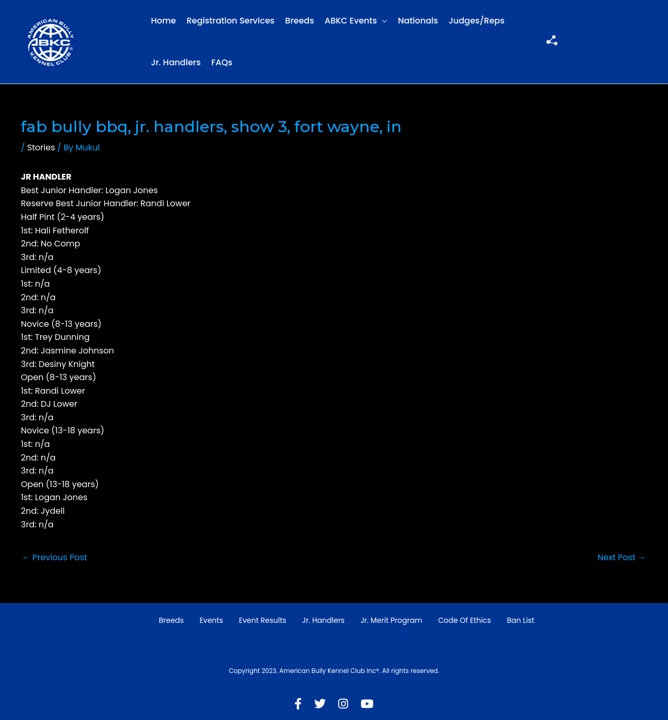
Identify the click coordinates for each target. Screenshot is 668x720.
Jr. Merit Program (391, 620)
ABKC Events (351, 21)
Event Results (263, 620)
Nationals (418, 21)
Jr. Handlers (175, 62)
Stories (41, 147)
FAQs (222, 62)
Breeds (299, 21)
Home (163, 21)
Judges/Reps (477, 21)
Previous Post (54, 557)
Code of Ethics (464, 620)
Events (211, 620)
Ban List (520, 620)
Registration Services (230, 21)
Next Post (622, 557)
